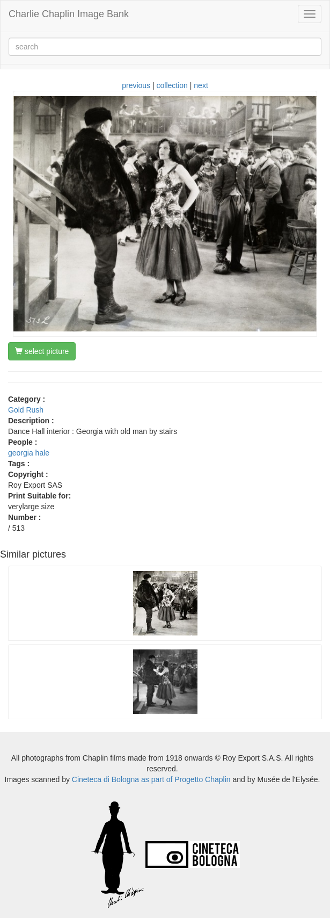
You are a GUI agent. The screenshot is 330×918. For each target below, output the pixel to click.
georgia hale (28, 453)
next (201, 85)
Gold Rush (25, 410)
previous (136, 85)
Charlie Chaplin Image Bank (69, 14)
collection (172, 85)
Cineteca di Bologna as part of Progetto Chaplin (151, 779)
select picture (42, 351)
